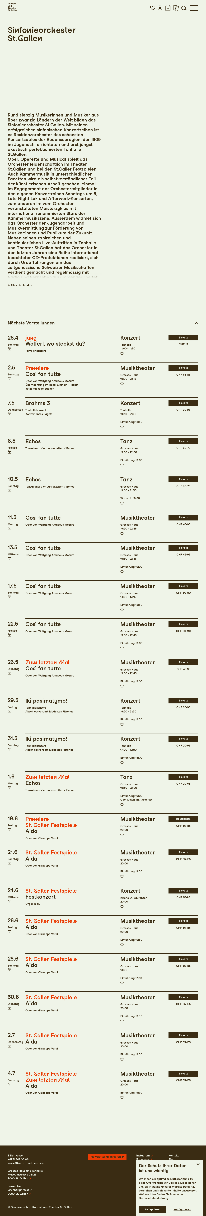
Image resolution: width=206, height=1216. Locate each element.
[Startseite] (12, 7)
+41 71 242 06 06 (18, 1159)
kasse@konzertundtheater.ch (26, 1163)
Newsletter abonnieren (106, 1156)
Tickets (183, 337)
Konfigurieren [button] (182, 1209)
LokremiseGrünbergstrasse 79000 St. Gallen (20, 1190)
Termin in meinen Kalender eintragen (9, 348)
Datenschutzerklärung (153, 1198)
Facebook (142, 1159)
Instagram (143, 1155)
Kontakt (174, 1155)
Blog (171, 1159)
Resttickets (183, 818)
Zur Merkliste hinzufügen (122, 353)
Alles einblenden (21, 285)
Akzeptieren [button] (152, 1209)
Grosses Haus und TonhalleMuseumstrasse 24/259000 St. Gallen (25, 1174)
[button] (152, 7)
